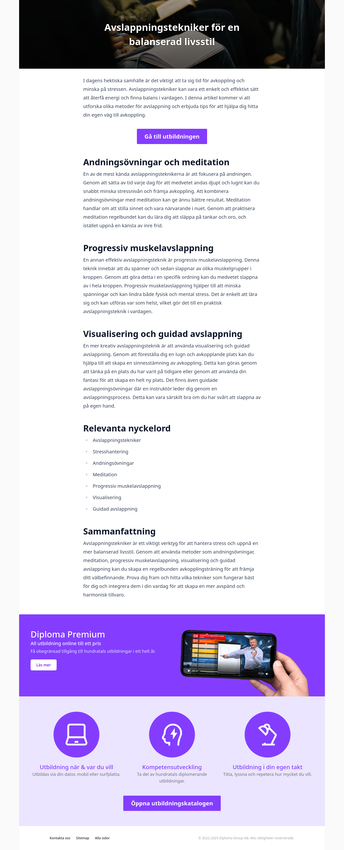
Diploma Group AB (233, 838)
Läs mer (43, 665)
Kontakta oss (60, 838)
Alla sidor (102, 838)
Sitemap (82, 838)
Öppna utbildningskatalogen (172, 803)
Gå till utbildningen (172, 136)
